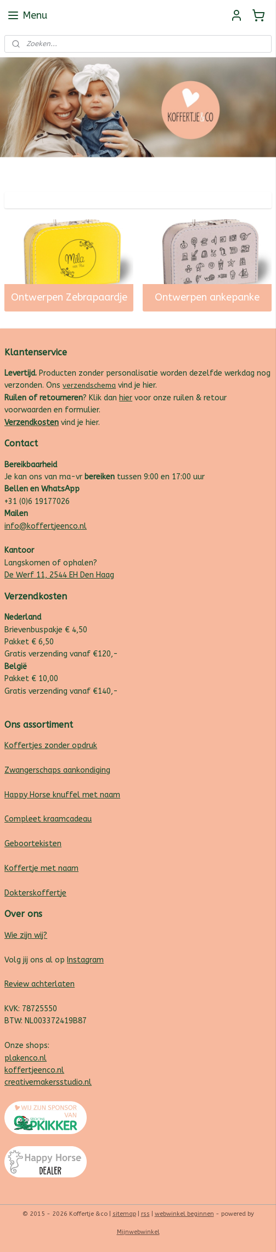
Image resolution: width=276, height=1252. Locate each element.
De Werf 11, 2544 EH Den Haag (59, 575)
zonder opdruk (69, 745)
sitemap (124, 1213)
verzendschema (89, 385)
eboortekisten (35, 843)
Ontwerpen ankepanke (207, 297)
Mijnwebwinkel (138, 1232)
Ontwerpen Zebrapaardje (69, 297)
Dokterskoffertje (35, 893)
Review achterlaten (39, 984)
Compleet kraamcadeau (48, 819)
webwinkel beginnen (184, 1213)
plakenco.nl (25, 1058)
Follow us (255, 170)
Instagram (85, 960)
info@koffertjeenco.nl (45, 526)
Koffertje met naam (41, 868)
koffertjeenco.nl (34, 1070)
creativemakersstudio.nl (48, 1082)
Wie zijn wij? (25, 935)
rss (145, 1213)
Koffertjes (23, 745)
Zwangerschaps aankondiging (57, 770)
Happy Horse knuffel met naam (62, 795)
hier (125, 398)
